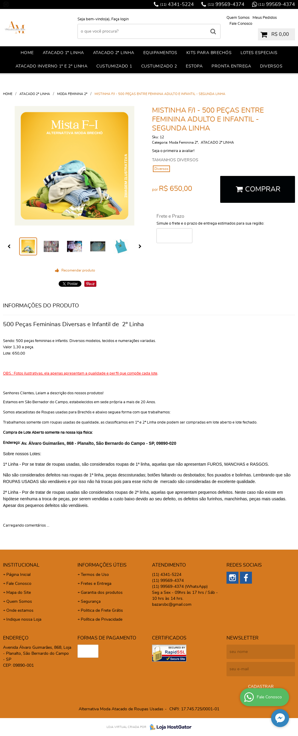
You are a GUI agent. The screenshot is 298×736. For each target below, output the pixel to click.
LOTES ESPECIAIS (259, 53)
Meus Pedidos (265, 18)
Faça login (120, 19)
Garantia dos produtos (102, 593)
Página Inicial (18, 575)
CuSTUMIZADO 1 (114, 66)
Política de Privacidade (101, 619)
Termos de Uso (95, 575)
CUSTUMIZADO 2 (159, 66)
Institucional (21, 565)
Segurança (91, 601)
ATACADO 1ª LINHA (63, 53)
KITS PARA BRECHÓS (209, 53)
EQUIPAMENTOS (160, 53)
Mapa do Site (18, 593)
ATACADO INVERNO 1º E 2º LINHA (52, 66)
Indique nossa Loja (23, 619)
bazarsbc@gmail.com (171, 604)
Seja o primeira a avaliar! (173, 151)
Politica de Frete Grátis (102, 610)
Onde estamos (20, 610)
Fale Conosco (240, 24)
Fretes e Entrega (96, 584)
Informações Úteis (102, 565)
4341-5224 (177, 4)
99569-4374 (226, 4)
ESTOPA (194, 66)
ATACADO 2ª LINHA (113, 53)
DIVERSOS (271, 66)
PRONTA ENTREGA (231, 66)
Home (27, 53)
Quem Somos (238, 18)
